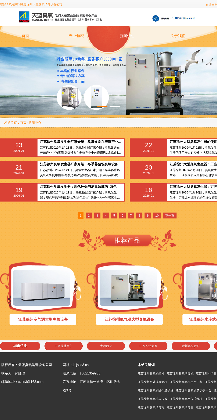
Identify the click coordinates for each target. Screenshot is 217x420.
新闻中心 (127, 36)
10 (157, 215)
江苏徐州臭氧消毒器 (180, 407)
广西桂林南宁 (63, 346)
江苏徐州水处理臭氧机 (152, 382)
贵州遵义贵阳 (191, 346)
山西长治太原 (148, 346)
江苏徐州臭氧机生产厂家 (186, 382)
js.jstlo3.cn (81, 365)
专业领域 (76, 36)
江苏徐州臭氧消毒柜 (151, 407)
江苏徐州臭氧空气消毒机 (186, 399)
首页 (25, 36)
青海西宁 (106, 346)
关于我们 (178, 36)
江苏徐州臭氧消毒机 (180, 373)
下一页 (169, 215)
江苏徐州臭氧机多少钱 (152, 399)
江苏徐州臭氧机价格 (151, 373)
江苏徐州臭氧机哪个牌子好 (155, 390)
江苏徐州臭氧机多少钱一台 (193, 390)
